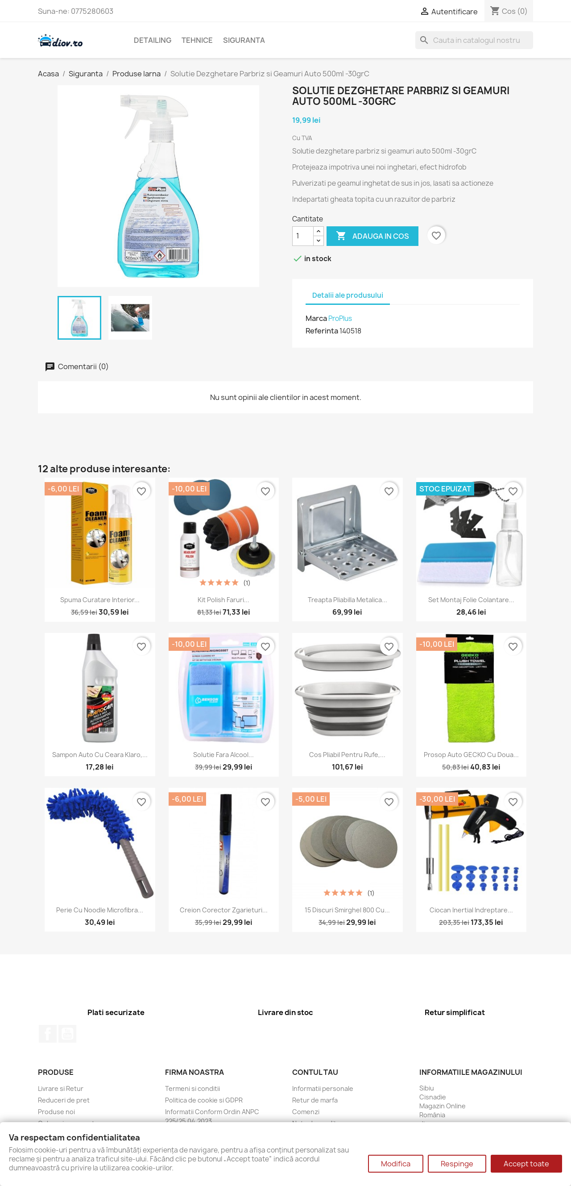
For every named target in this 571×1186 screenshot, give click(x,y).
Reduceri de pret (64, 1100)
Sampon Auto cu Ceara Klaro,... (100, 754)
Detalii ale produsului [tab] (347, 295)
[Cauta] (474, 40)
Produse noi (56, 1111)
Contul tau (315, 1072)
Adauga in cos (372, 236)
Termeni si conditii (192, 1088)
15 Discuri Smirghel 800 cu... (347, 910)
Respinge (457, 1164)
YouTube (67, 1034)
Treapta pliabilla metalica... (347, 599)
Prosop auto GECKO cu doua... (471, 754)
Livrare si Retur (60, 1088)
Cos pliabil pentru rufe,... (347, 754)
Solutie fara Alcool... (223, 754)
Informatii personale (322, 1088)
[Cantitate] (303, 236)
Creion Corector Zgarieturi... (224, 910)
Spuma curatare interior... (100, 599)
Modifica (395, 1164)
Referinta (322, 330)
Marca (316, 318)
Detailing (152, 40)
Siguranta (244, 40)
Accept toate (526, 1164)
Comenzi (305, 1111)
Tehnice (197, 40)
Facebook (48, 1034)
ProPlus (340, 318)
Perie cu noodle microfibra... (99, 910)
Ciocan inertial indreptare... (471, 910)
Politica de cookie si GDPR (204, 1100)
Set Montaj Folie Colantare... (471, 599)
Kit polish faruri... (223, 599)
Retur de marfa (315, 1100)
